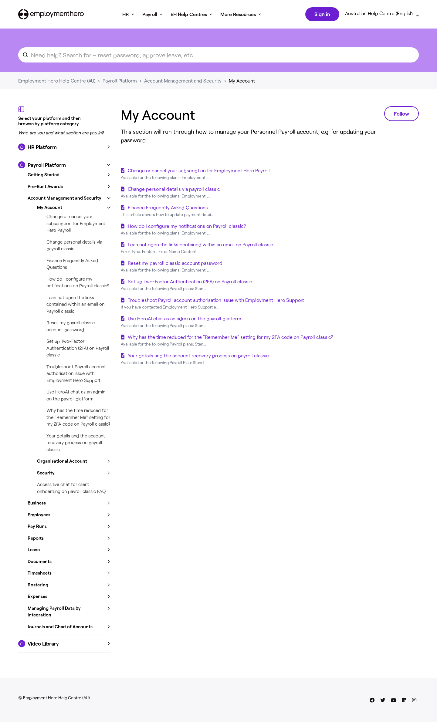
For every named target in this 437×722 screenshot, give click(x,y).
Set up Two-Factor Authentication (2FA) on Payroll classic (77, 349)
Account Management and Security (183, 82)
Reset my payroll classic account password (175, 264)
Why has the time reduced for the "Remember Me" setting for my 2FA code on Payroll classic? (78, 418)
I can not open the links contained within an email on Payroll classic (75, 305)
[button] (64, 148)
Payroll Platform (120, 82)
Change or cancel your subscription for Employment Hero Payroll (75, 224)
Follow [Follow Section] (401, 115)
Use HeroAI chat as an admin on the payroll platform (184, 319)
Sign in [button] (322, 15)
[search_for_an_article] (218, 56)
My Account (242, 82)
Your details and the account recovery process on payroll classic (75, 443)
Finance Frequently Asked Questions (168, 208)
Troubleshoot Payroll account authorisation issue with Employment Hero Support (76, 374)
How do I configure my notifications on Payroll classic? (187, 227)
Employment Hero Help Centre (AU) (56, 82)
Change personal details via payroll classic (174, 190)
